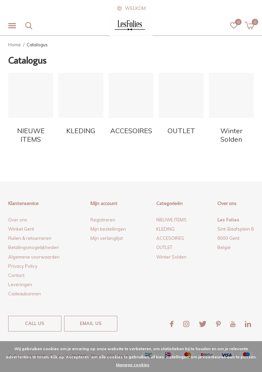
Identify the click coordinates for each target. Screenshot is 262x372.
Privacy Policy (23, 266)
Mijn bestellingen (108, 229)
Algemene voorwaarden (34, 257)
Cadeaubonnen (24, 293)
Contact (16, 275)
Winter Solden (171, 257)
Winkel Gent (21, 229)
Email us (91, 323)
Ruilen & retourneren (30, 238)
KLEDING (165, 229)
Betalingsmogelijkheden (33, 247)
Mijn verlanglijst (106, 238)
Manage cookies (132, 364)
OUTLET (164, 247)
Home (14, 44)
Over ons (17, 219)
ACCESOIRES (170, 238)
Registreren (102, 219)
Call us (34, 323)
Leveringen (20, 284)
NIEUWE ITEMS (171, 219)
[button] (13, 26)
